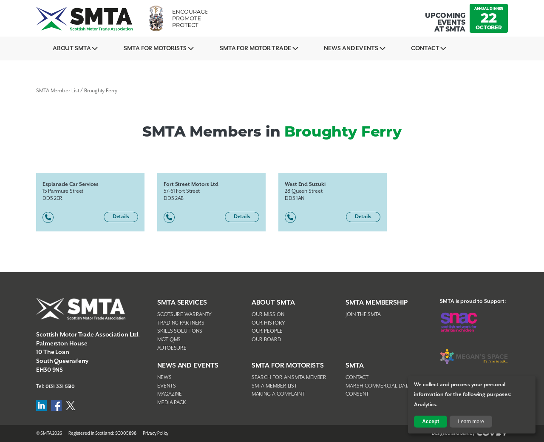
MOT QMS (169, 339)
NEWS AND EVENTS (187, 366)
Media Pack (171, 402)
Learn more (471, 422)
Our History (268, 323)
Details (121, 217)
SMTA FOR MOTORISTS (288, 366)
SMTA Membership (377, 303)
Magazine (169, 394)
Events (166, 386)
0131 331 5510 (60, 386)
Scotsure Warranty (184, 314)
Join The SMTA (363, 314)
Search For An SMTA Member (289, 377)
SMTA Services (182, 303)
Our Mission (268, 314)
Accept (430, 422)
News (164, 377)
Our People (267, 331)
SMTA (355, 366)
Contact (448, 48)
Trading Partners (180, 323)
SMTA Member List (57, 91)
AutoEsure (172, 348)
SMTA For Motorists (162, 48)
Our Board (266, 339)
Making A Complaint (278, 394)
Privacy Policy (156, 433)
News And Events (369, 48)
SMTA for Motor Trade (268, 48)
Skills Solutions (179, 331)
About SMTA (74, 48)
